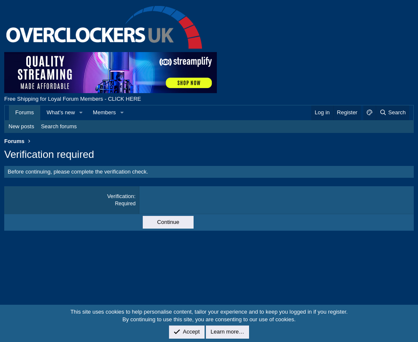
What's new (61, 112)
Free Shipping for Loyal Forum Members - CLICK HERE (72, 99)
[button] (81, 112)
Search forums (59, 126)
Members (104, 112)
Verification (120, 196)
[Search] (392, 112)
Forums (24, 112)
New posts (21, 126)
